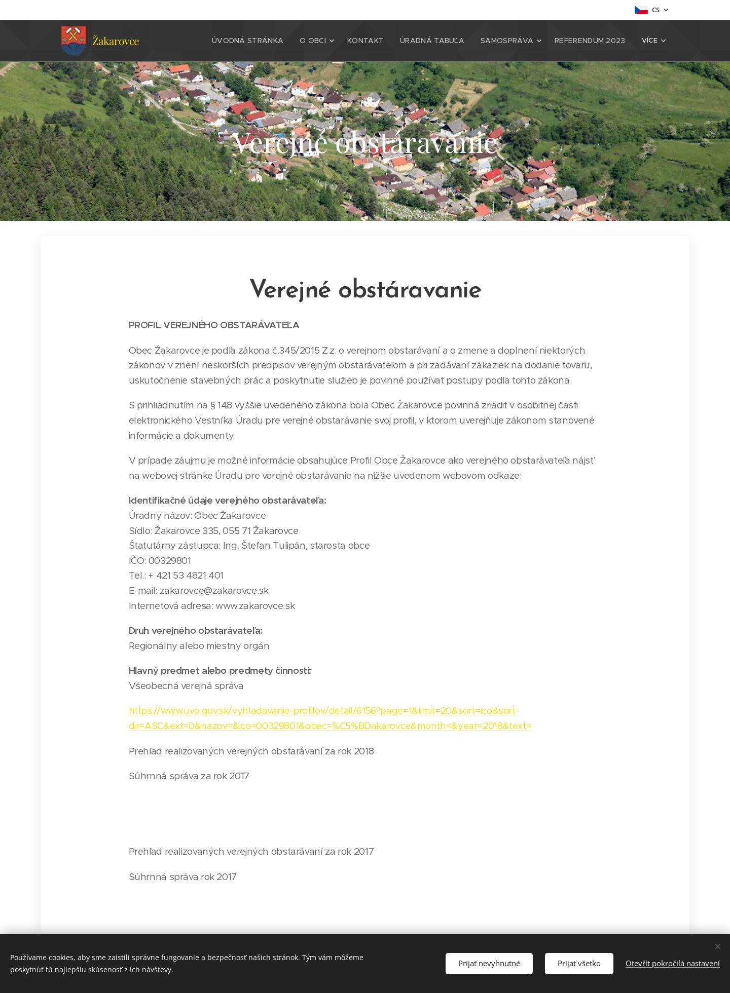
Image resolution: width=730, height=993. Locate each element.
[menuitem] (270, 41)
